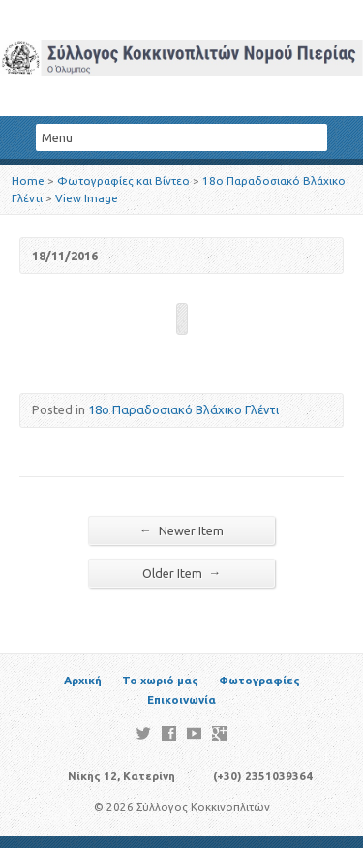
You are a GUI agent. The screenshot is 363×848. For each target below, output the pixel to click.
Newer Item (181, 530)
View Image (86, 198)
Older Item (182, 572)
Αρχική (83, 680)
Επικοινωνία (181, 699)
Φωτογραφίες (259, 680)
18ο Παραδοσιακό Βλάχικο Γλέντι (183, 409)
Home (28, 180)
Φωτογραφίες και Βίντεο (123, 180)
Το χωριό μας (160, 680)
